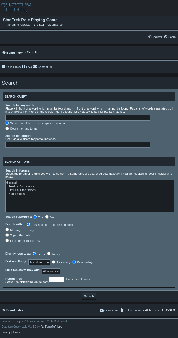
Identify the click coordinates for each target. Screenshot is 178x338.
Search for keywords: (20, 105)
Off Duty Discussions (90, 190)
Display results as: (18, 253)
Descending (82, 262)
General (90, 183)
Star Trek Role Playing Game (30, 20)
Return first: (13, 278)
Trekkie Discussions (90, 186)
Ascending (61, 262)
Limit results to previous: (22, 269)
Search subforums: (18, 216)
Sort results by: (16, 261)
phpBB (21, 321)
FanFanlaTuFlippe (51, 326)
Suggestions (90, 194)
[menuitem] (170, 37)
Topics (53, 254)
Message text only (19, 230)
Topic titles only (17, 235)
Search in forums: (17, 170)
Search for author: (18, 135)
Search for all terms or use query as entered (36, 123)
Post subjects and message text (50, 224)
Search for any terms (21, 128)
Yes (38, 217)
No (49, 217)
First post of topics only (22, 240)
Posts (39, 254)
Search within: (15, 224)
